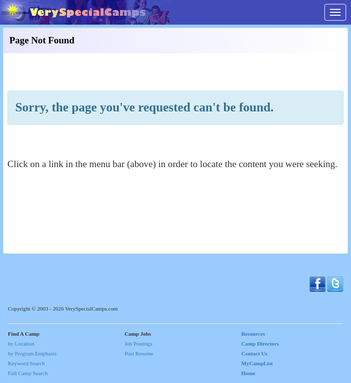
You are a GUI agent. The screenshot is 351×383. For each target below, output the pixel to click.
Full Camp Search (28, 373)
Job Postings (138, 344)
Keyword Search (26, 363)
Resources (253, 334)
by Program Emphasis (32, 353)
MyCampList (257, 363)
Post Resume (139, 353)
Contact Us (254, 353)
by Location (21, 344)
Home (248, 373)
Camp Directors (260, 344)
